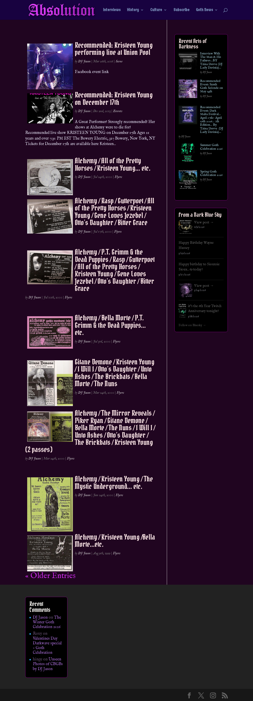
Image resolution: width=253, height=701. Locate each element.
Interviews (112, 10)
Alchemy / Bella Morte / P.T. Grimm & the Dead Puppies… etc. (110, 325)
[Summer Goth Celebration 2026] (188, 154)
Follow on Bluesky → (192, 325)
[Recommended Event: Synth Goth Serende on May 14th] (188, 89)
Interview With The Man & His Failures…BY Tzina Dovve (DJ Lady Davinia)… (211, 61)
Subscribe (181, 10)
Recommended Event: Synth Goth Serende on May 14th (211, 86)
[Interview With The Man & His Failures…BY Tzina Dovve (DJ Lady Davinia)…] (188, 62)
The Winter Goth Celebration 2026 (47, 622)
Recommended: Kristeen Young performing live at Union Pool (114, 48)
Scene (119, 61)
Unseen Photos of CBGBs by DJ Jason (48, 664)
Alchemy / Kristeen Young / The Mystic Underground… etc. (114, 482)
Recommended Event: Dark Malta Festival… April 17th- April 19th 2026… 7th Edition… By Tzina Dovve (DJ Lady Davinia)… (211, 120)
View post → (204, 222)
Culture (156, 10)
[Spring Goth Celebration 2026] (188, 180)
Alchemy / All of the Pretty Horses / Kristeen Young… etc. (112, 164)
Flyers (118, 177)
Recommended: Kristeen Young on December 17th (114, 98)
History (133, 10)
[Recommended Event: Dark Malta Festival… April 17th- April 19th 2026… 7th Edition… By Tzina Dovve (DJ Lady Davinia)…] (188, 116)
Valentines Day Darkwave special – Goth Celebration (47, 645)
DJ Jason (84, 61)
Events (117, 111)
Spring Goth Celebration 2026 (211, 173)
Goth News (204, 10)
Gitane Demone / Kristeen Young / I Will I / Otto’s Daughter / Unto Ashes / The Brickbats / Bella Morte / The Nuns (114, 372)
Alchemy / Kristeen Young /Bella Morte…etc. (115, 540)
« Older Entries (50, 576)
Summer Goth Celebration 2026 (211, 147)
